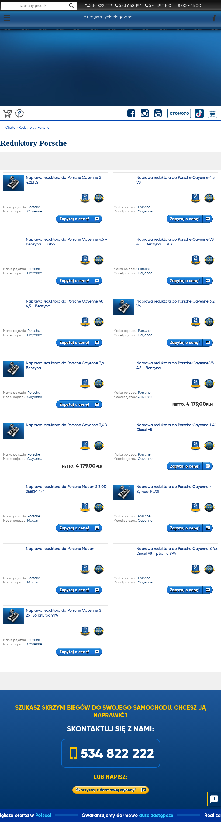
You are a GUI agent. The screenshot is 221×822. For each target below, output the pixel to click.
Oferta (10, 127)
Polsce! (84, 815)
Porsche (43, 127)
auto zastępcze (197, 815)
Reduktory (26, 127)
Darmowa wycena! (19, 113)
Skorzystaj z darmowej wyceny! (106, 789)
